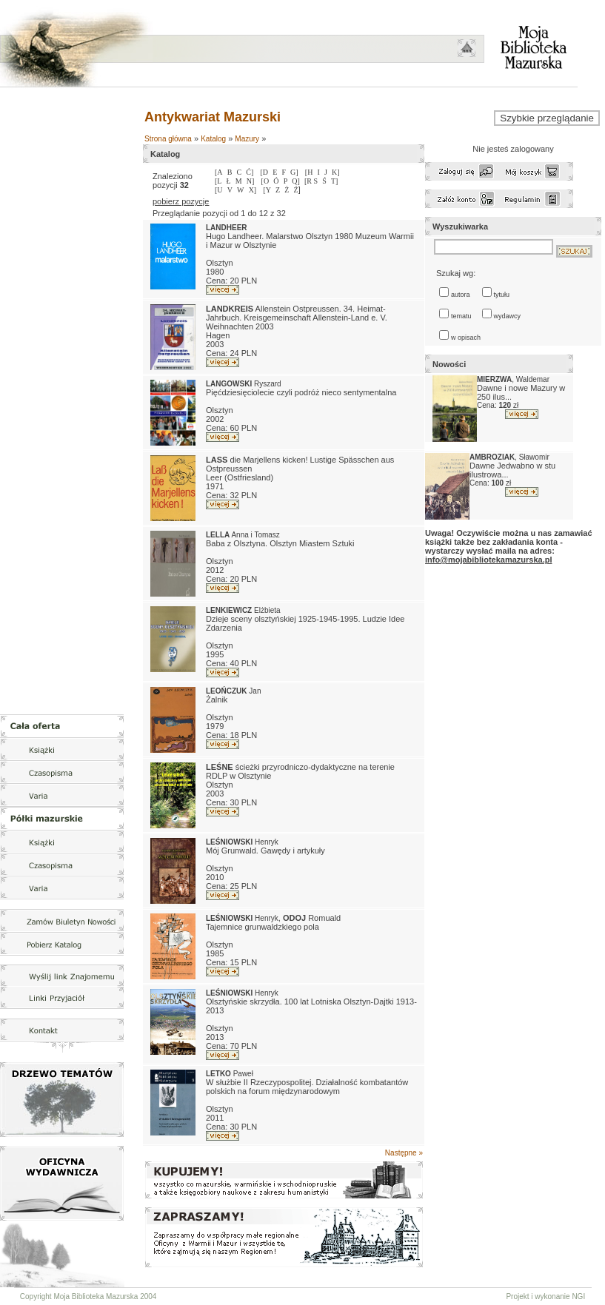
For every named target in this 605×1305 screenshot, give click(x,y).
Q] (296, 181)
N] (251, 181)
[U (219, 190)
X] (253, 190)
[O (265, 181)
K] (336, 172)
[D (264, 172)
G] (294, 172)
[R (309, 181)
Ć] (249, 172)
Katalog (213, 139)
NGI (578, 1296)
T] (334, 181)
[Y (267, 190)
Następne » (404, 1153)
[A (219, 172)
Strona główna (168, 139)
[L (218, 181)
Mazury (247, 139)
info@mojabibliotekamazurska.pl (488, 559)
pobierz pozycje (181, 201)
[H (309, 172)
